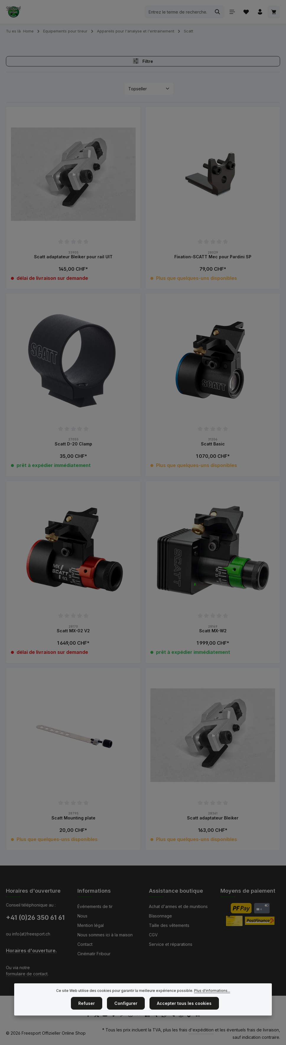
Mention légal (90, 925)
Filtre (143, 61)
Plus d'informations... (212, 1004)
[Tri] (149, 88)
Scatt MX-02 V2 (73, 630)
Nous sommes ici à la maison (105, 934)
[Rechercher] (218, 11)
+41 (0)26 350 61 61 (35, 917)
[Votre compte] (260, 12)
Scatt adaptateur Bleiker (212, 817)
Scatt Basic (213, 443)
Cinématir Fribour (93, 953)
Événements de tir (95, 906)
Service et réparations (170, 944)
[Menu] (232, 12)
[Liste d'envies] (246, 12)
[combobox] (178, 11)
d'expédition (201, 1029)
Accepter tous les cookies (184, 1016)
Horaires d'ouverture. (31, 950)
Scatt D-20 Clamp (73, 443)
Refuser (86, 1016)
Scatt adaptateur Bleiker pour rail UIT (73, 256)
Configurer (125, 1016)
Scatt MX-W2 (213, 630)
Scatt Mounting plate (73, 817)
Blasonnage (160, 915)
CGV (153, 934)
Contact (84, 944)
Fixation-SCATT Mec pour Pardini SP (212, 256)
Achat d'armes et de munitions (178, 906)
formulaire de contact (27, 973)
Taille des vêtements (169, 925)
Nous (82, 915)
